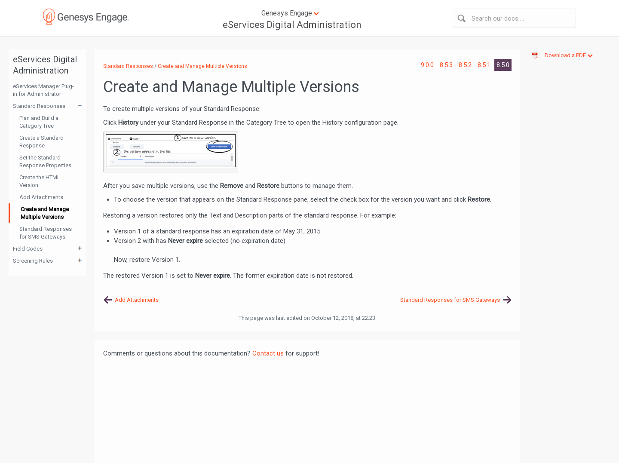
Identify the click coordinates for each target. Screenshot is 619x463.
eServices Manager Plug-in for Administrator (43, 90)
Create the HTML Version (39, 181)
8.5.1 (485, 65)
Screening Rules (33, 261)
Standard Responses (39, 106)
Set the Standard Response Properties (45, 161)
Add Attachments (41, 197)
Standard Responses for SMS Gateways (45, 233)
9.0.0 (428, 65)
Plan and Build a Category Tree (38, 122)
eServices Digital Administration (292, 24)
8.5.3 (447, 65)
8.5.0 (502, 65)
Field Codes (28, 248)
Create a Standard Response (41, 142)
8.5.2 (466, 65)
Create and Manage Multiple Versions (45, 213)
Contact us (268, 353)
